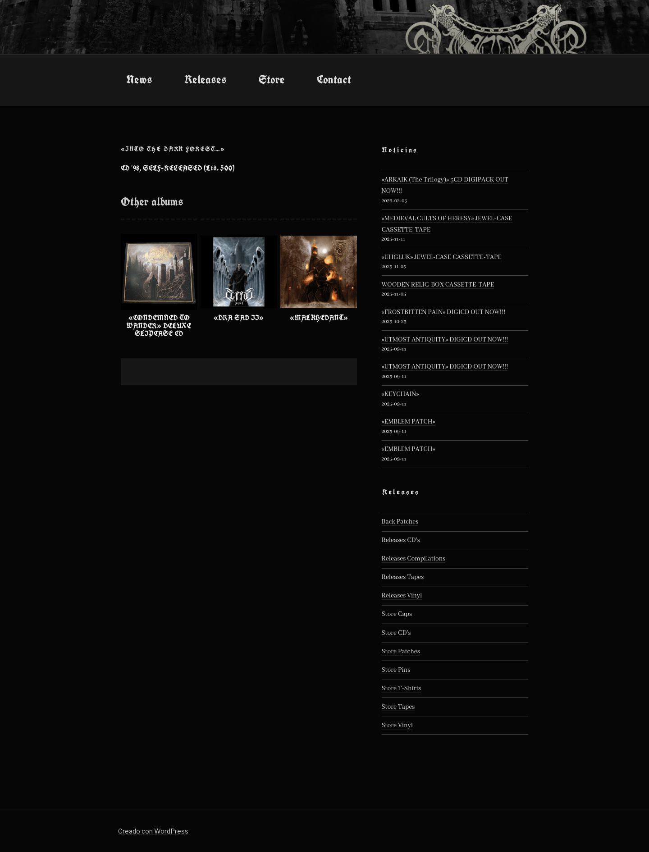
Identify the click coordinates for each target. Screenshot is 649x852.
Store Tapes (398, 707)
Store (272, 79)
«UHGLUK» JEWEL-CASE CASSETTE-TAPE (442, 257)
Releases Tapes (403, 577)
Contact (334, 79)
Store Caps (397, 614)
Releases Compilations (414, 559)
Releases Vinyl (402, 596)
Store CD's (396, 633)
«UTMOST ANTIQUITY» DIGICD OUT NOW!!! (445, 340)
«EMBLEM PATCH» (408, 422)
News (139, 79)
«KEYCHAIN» (400, 394)
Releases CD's (401, 540)
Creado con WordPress (153, 831)
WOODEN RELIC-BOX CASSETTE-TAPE (438, 285)
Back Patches (400, 522)
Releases (205, 79)
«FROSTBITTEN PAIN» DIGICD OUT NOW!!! (444, 312)
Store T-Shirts (401, 688)
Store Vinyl (397, 725)
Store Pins (396, 670)
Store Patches (401, 651)
